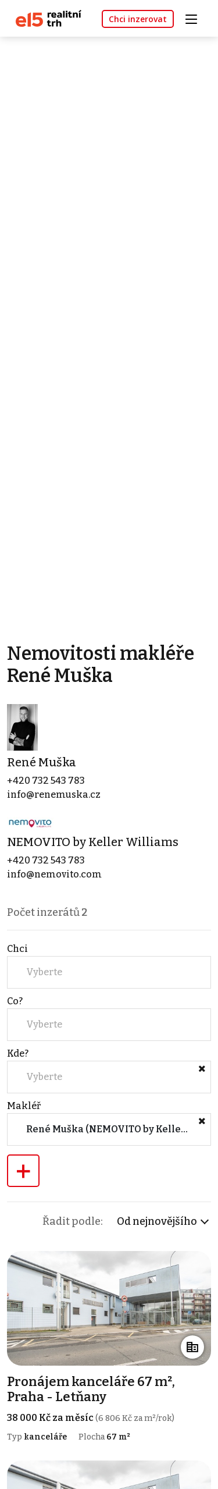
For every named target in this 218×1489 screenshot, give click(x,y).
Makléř (24, 1105)
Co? (15, 1001)
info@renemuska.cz (54, 794)
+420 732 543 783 (46, 780)
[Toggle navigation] (195, 18)
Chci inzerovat (138, 18)
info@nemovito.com (54, 874)
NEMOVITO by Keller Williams (92, 842)
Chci (17, 948)
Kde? (17, 1053)
